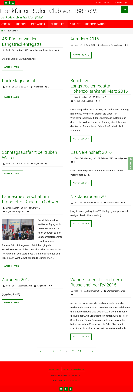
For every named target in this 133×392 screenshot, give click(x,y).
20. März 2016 (22, 163)
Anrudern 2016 (84, 38)
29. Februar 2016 (106, 158)
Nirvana (67, 380)
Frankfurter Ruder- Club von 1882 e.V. (48, 10)
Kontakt (118, 3)
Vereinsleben (117, 45)
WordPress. (76, 380)
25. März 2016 (22, 87)
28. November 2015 (93, 291)
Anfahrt (107, 3)
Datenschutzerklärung (73, 369)
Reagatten (48, 50)
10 (79, 351)
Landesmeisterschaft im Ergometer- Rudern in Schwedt (31, 199)
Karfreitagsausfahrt (21, 80)
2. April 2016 (89, 45)
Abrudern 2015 (16, 279)
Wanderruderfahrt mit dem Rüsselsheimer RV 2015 (96, 282)
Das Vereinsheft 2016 (91, 152)
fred (8, 50)
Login (98, 3)
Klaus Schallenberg (83, 158)
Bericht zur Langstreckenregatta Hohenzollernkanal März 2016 (99, 86)
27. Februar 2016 (32, 208)
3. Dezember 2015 (23, 286)
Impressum (54, 369)
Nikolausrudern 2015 (90, 196)
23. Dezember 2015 (93, 202)
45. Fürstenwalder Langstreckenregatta (22, 41)
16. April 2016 (21, 50)
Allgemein (38, 50)
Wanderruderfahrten (116, 291)
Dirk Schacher (80, 97)
